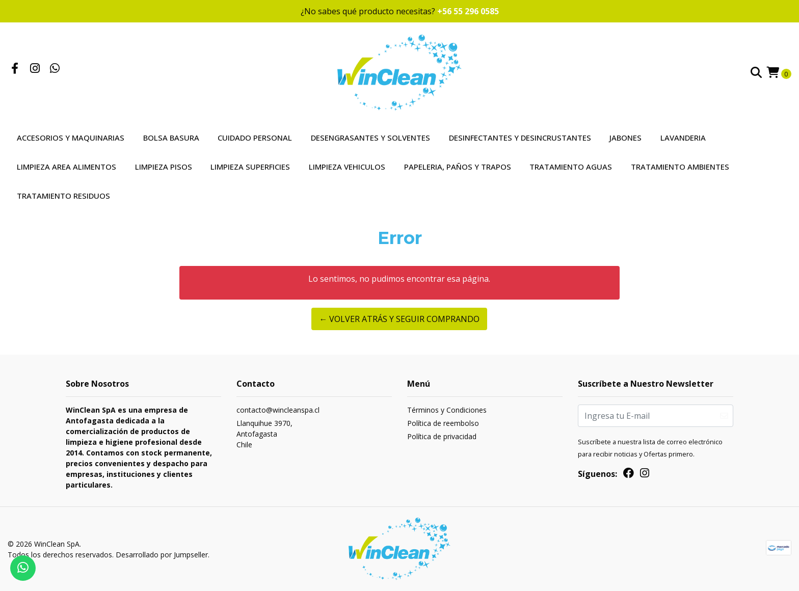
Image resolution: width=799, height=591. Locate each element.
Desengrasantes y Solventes (370, 137)
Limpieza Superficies (250, 167)
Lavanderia (683, 137)
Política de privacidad (441, 436)
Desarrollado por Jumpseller (162, 554)
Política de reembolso (443, 423)
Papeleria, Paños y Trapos (457, 167)
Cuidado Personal (255, 137)
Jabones (625, 137)
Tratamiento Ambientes (680, 167)
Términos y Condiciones (447, 410)
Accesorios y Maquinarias (70, 137)
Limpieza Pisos (163, 167)
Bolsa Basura (171, 137)
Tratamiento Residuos (63, 196)
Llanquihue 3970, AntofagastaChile (264, 433)
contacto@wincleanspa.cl (277, 410)
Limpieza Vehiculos (347, 167)
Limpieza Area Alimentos (66, 167)
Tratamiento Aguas (570, 167)
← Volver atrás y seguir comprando (399, 319)
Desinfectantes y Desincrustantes (520, 137)
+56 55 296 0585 (468, 11)
